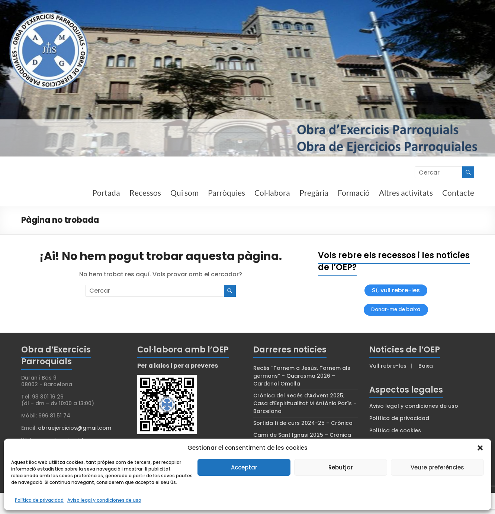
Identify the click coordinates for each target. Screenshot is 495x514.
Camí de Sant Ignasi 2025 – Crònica (302, 435)
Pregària (313, 192)
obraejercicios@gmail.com (74, 428)
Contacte (458, 192)
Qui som (184, 192)
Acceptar (244, 467)
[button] (480, 448)
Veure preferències (437, 467)
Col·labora (272, 192)
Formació (354, 192)
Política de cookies (395, 430)
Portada (106, 192)
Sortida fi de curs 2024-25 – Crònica (303, 423)
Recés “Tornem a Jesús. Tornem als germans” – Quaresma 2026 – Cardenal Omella (301, 375)
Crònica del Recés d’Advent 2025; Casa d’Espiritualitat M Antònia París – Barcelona (305, 403)
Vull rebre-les (387, 366)
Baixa (425, 366)
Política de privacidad (39, 500)
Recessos (145, 192)
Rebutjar (340, 467)
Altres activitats (406, 192)
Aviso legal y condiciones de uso (104, 500)
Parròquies (226, 192)
